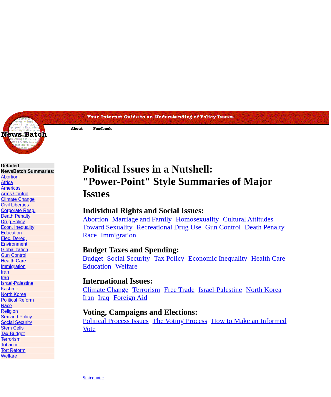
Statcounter (93, 377)
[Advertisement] (55, 55)
